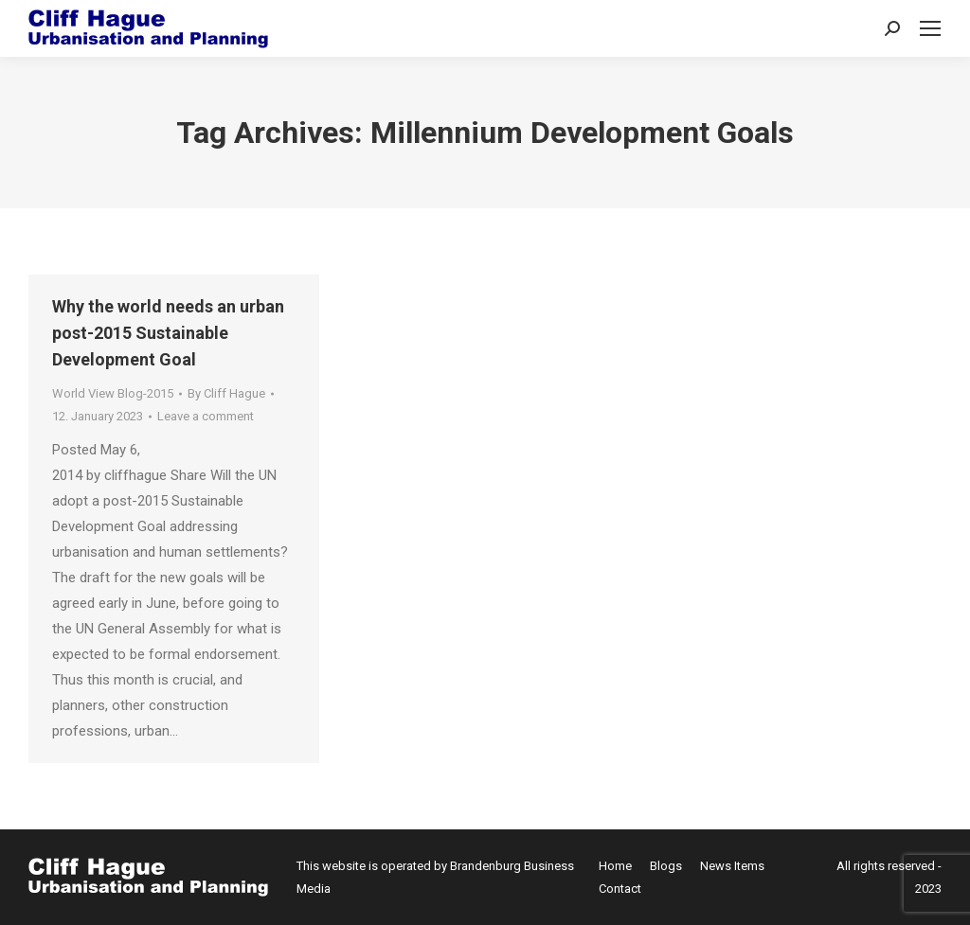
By (226, 393)
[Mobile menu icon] (930, 28)
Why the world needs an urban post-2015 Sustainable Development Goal (168, 332)
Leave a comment (205, 416)
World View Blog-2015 (112, 393)
